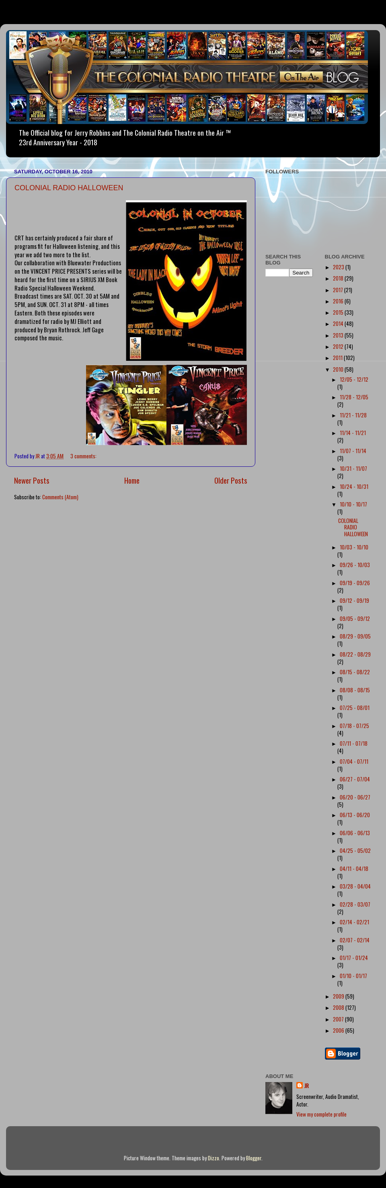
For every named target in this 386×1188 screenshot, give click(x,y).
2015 (339, 312)
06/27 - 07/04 (355, 779)
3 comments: (84, 456)
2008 (339, 1007)
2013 (339, 335)
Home (132, 480)
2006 (339, 1030)
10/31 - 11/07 (353, 468)
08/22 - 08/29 (355, 654)
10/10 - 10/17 (353, 504)
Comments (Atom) (60, 497)
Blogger (253, 1158)
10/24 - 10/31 (354, 486)
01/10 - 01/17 (353, 976)
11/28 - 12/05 (354, 397)
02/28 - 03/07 (355, 904)
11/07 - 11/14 (353, 451)
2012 (339, 346)
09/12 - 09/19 (354, 600)
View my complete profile (321, 1114)
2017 (338, 290)
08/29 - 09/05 (355, 636)
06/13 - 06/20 (355, 815)
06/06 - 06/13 (355, 833)
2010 (339, 369)
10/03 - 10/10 (354, 547)
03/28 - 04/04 (355, 886)
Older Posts (230, 480)
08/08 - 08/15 (355, 690)
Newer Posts (31, 480)
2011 (338, 358)
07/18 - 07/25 (354, 726)
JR (306, 1086)
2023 (339, 267)
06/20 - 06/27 (355, 797)
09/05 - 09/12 (355, 618)
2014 (339, 323)
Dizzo (213, 1158)
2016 (339, 301)
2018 (339, 278)
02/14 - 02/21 (354, 922)
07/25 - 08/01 (355, 708)
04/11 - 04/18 (354, 869)
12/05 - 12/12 (354, 379)
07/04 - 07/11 (354, 761)
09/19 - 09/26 (355, 583)
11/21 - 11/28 (353, 415)
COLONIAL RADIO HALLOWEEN (68, 188)
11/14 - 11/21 (353, 433)
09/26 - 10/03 (355, 565)
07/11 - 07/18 (354, 743)
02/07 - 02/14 (355, 940)
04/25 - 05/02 (355, 850)
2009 (339, 996)
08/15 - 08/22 (355, 672)
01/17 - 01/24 (354, 958)
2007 (339, 1019)
